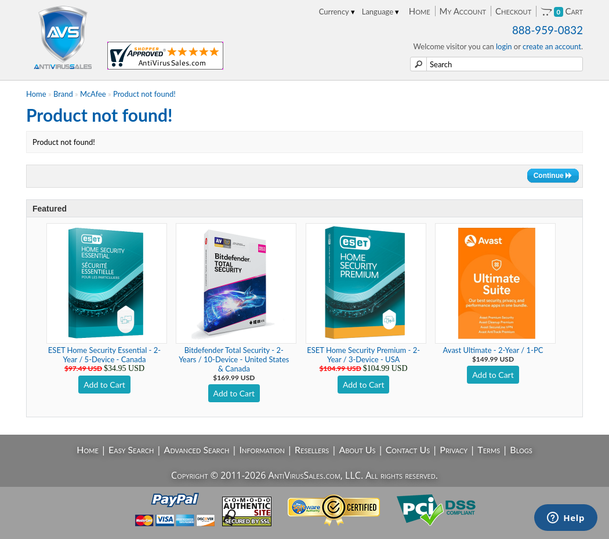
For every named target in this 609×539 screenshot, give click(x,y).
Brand (63, 94)
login (504, 46)
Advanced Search (197, 449)
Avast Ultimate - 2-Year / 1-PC (493, 350)
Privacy (453, 449)
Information (262, 449)
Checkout (513, 11)
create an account (552, 46)
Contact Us (408, 449)
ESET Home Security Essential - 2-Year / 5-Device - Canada (104, 354)
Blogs (521, 449)
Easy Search (131, 449)
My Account (463, 11)
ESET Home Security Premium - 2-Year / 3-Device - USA (363, 354)
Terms (488, 449)
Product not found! (144, 94)
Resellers (312, 449)
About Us (357, 449)
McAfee (93, 94)
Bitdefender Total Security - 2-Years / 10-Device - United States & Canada (234, 359)
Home (419, 11)
